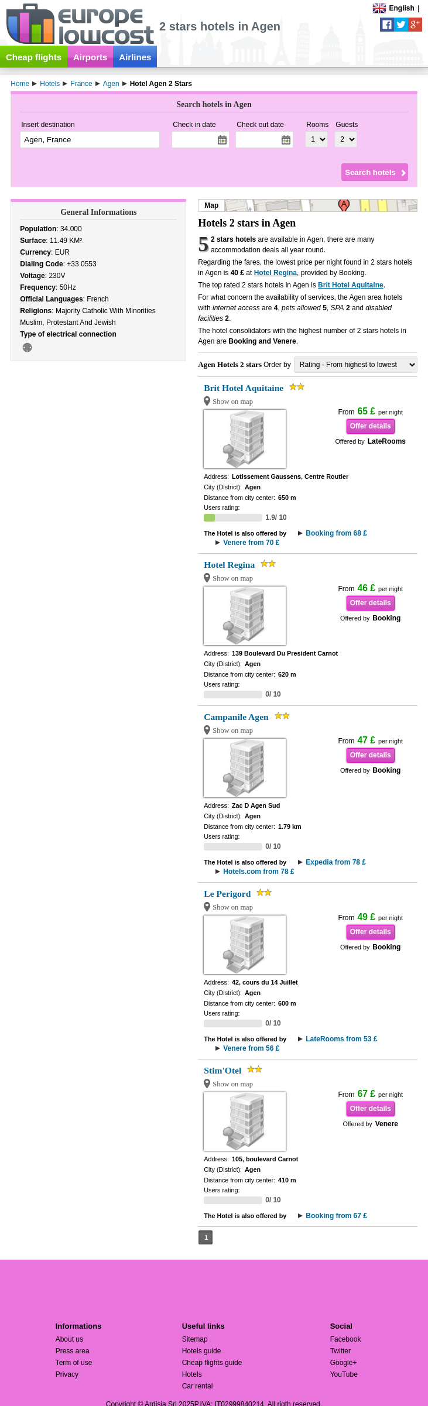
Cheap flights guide (212, 1363)
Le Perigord (227, 894)
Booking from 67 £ (336, 1216)
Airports (90, 57)
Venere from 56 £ (251, 1048)
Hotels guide (201, 1351)
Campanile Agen (236, 717)
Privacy (67, 1374)
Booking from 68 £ (336, 533)
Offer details (370, 426)
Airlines (135, 57)
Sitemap (195, 1339)
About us (69, 1339)
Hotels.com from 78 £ (258, 871)
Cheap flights (33, 57)
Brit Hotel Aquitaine (351, 285)
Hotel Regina (275, 273)
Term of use (74, 1363)
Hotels (192, 1374)
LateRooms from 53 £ (341, 1039)
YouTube (344, 1374)
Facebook (345, 1339)
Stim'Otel (222, 1070)
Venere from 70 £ (251, 543)
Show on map (233, 401)
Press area (73, 1351)
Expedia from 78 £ (336, 862)
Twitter (340, 1351)
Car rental (197, 1386)
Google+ (343, 1363)
